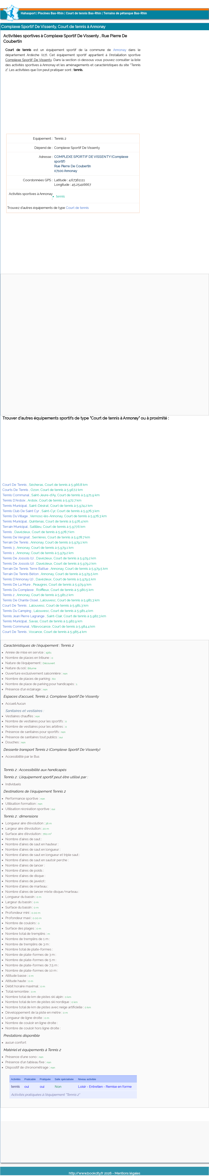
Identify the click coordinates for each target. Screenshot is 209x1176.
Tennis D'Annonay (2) (18, 579)
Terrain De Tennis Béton (20, 574)
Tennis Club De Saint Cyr (21, 511)
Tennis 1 (8, 553)
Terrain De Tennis (15, 542)
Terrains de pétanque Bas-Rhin (125, 13)
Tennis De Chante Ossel (20, 600)
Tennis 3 (8, 548)
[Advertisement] (73, 103)
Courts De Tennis (15, 490)
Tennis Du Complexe (18, 590)
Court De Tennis (14, 485)
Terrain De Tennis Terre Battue (25, 569)
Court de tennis (77, 208)
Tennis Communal (16, 495)
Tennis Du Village (15, 516)
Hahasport (28, 13)
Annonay (119, 50)
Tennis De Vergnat (16, 537)
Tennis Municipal (14, 506)
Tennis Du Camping (17, 611)
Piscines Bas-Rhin (51, 13)
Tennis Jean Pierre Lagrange (23, 616)
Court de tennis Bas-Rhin (83, 13)
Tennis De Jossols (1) (18, 558)
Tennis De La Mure (16, 584)
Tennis (7, 532)
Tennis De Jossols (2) (18, 563)
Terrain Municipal (15, 527)
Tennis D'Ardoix (14, 500)
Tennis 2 (8, 595)
